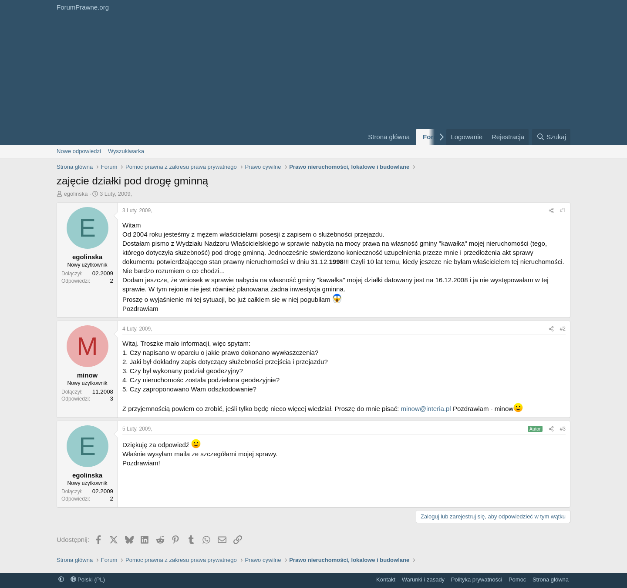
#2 (563, 329)
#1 (563, 210)
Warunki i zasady (423, 579)
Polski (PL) (88, 579)
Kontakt (385, 579)
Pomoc (517, 579)
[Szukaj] (551, 137)
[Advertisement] (204, 79)
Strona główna (389, 136)
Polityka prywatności (476, 579)
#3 (563, 429)
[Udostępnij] (551, 211)
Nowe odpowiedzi (79, 151)
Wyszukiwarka (126, 151)
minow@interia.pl (426, 408)
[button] (61, 579)
